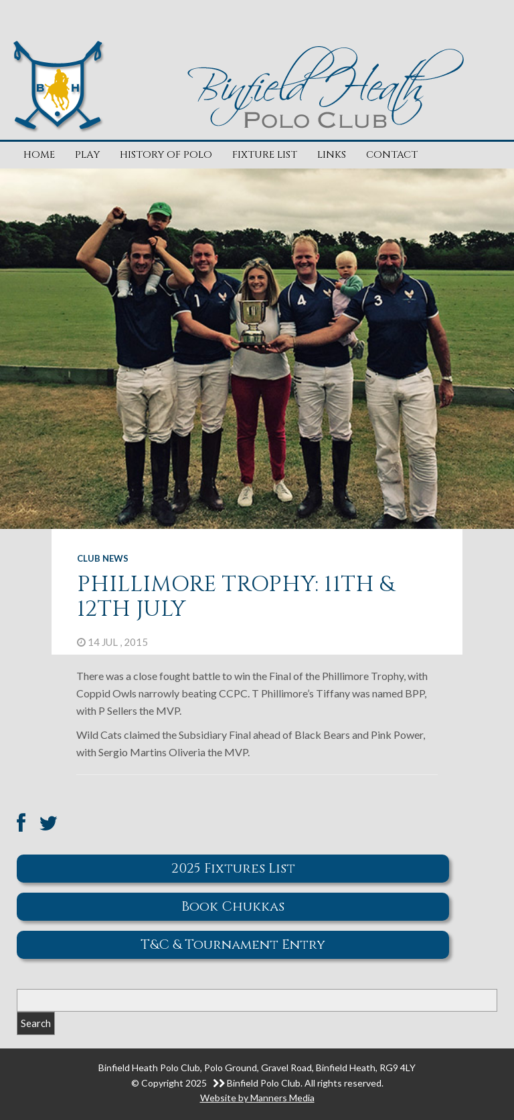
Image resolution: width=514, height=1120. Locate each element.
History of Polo (166, 155)
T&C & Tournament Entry (233, 944)
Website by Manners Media (257, 1097)
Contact (392, 155)
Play (87, 155)
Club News (102, 558)
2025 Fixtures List (233, 868)
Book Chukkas (232, 906)
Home (39, 155)
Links (331, 155)
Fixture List (264, 155)
